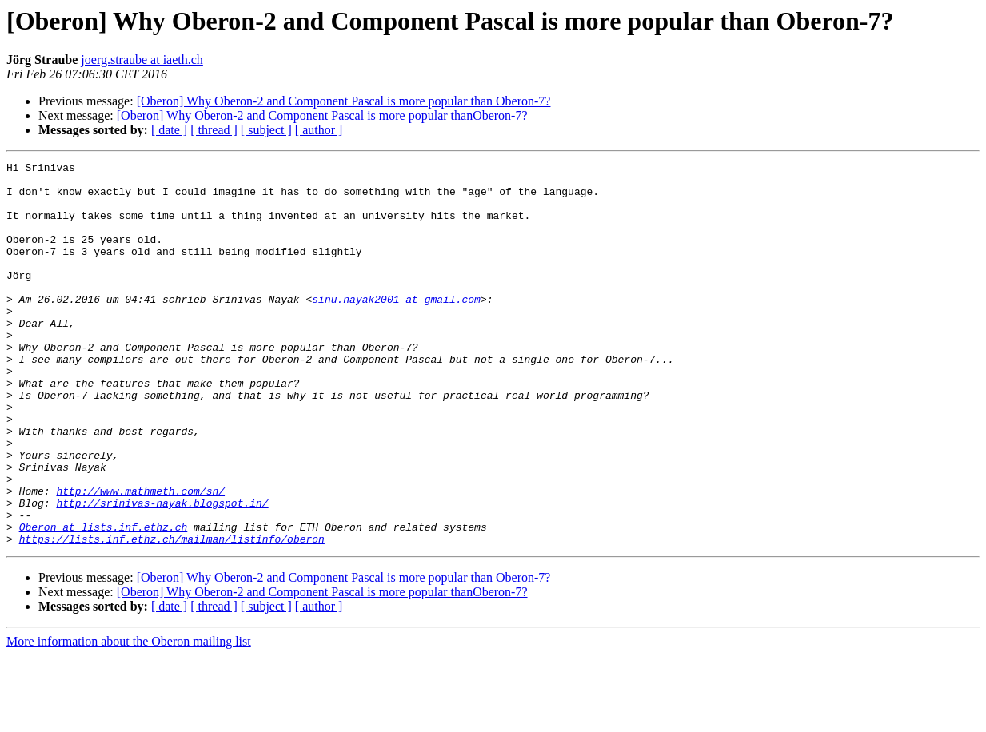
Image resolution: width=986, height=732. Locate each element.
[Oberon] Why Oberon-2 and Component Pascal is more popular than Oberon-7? (344, 101)
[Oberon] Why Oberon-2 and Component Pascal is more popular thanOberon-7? (322, 115)
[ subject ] (266, 130)
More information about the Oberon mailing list (128, 718)
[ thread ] (214, 130)
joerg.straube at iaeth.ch (142, 59)
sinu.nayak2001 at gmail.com (396, 327)
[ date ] (169, 130)
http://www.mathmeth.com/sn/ (140, 558)
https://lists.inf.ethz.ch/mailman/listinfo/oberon (172, 615)
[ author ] (319, 130)
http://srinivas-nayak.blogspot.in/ (162, 572)
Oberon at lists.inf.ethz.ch (103, 601)
